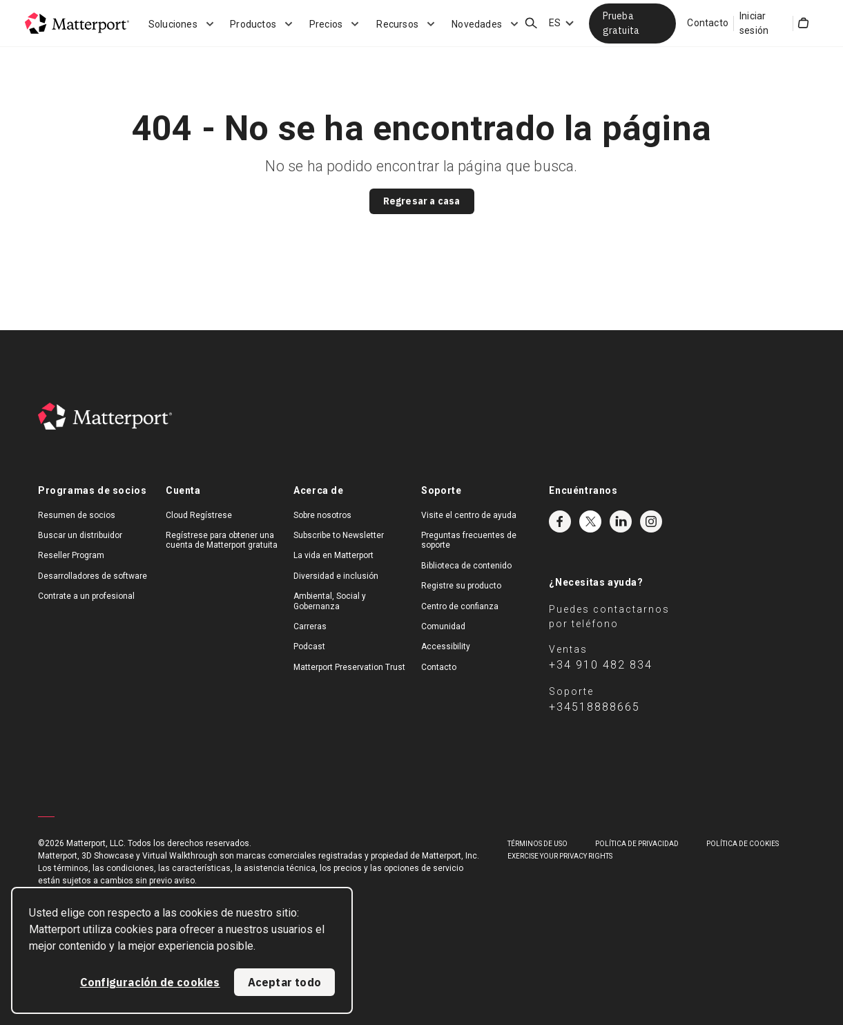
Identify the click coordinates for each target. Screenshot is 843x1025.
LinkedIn (621, 521)
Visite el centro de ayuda (468, 515)
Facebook (560, 521)
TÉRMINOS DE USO (537, 843)
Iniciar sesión (753, 23)
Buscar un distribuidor (80, 535)
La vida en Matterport (333, 555)
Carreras (310, 626)
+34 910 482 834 (600, 664)
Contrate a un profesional (86, 596)
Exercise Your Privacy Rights (559, 856)
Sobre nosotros (322, 515)
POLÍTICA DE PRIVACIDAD (637, 843)
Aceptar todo (284, 982)
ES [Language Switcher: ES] (555, 22)
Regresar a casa (422, 201)
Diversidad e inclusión (335, 576)
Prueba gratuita (621, 23)
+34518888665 (594, 706)
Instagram (651, 521)
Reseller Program (71, 555)
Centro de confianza (459, 606)
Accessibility (445, 646)
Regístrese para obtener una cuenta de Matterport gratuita (222, 540)
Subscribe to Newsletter (338, 535)
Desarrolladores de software (92, 576)
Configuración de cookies (150, 982)
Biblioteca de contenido (466, 566)
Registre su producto (461, 586)
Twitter (590, 521)
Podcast (309, 646)
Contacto (707, 22)
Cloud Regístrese (199, 515)
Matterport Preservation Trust (349, 667)
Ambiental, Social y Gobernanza (329, 601)
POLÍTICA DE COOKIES (742, 843)
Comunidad (443, 626)
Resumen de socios (76, 515)
